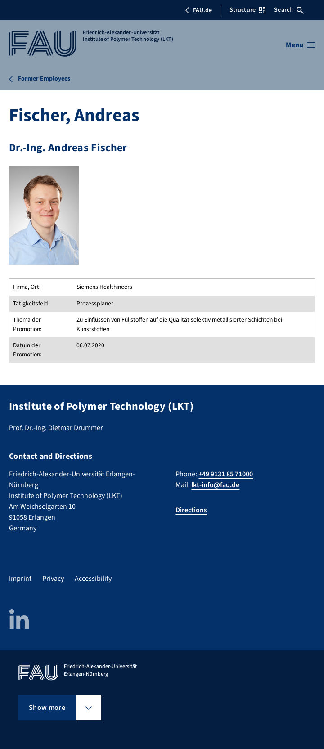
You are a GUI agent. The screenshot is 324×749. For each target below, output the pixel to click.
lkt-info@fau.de (215, 485)
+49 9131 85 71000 (225, 474)
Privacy (53, 578)
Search (289, 9)
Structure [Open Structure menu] (248, 9)
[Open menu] (300, 45)
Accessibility (93, 578)
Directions (191, 510)
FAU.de (198, 10)
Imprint (20, 578)
